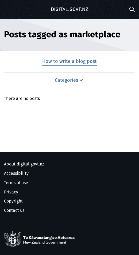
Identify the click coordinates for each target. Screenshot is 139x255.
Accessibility (16, 173)
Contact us (14, 210)
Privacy (11, 192)
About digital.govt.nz (24, 164)
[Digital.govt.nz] (69, 9)
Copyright (13, 201)
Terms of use (16, 183)
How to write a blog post (69, 61)
